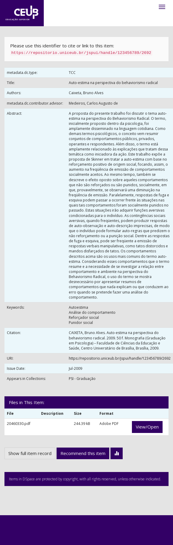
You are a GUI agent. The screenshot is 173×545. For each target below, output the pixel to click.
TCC (72, 72)
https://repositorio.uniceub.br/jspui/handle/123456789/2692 (120, 358)
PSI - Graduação (82, 378)
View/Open (147, 427)
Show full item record (30, 453)
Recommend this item (82, 453)
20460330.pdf (18, 423)
